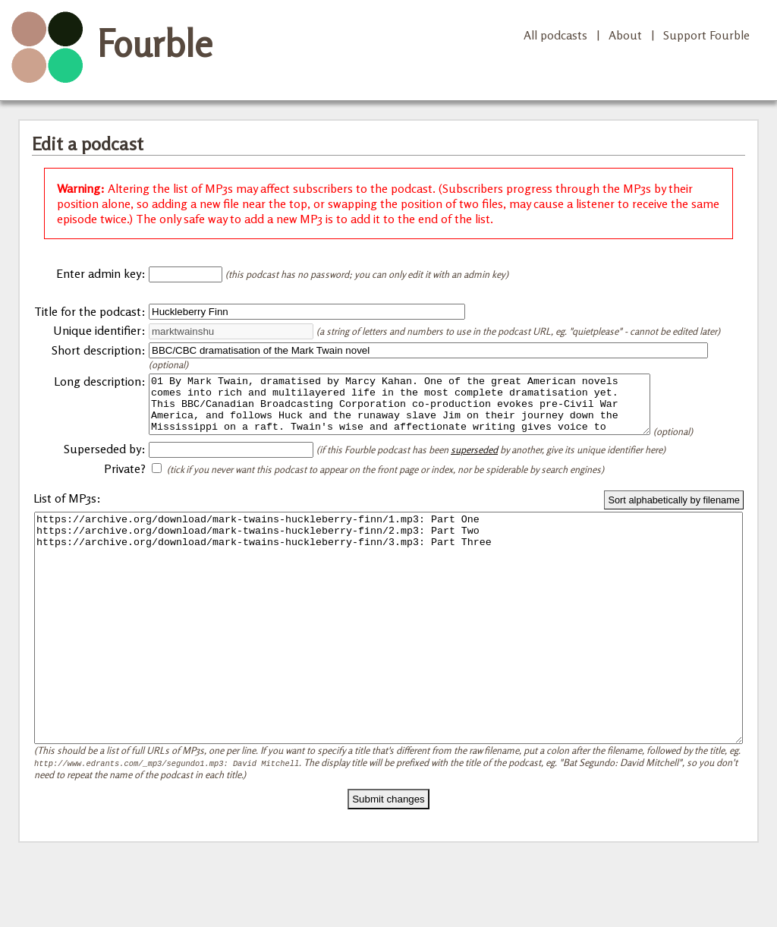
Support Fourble (706, 35)
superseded (474, 470)
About (625, 35)
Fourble (154, 43)
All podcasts (555, 35)
